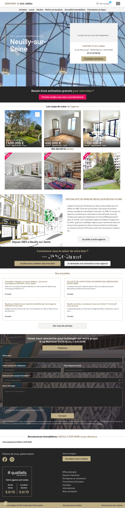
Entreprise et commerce (74, 478)
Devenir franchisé (70, 475)
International (68, 488)
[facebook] (4, 459)
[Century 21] (19, 3)
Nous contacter (69, 491)
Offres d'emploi (69, 472)
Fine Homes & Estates (73, 481)
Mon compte (103, 3)
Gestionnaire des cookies (112, 505)
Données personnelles (72, 505)
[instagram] (12, 459)
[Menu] (118, 3)
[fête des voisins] (62, 80)
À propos (66, 485)
